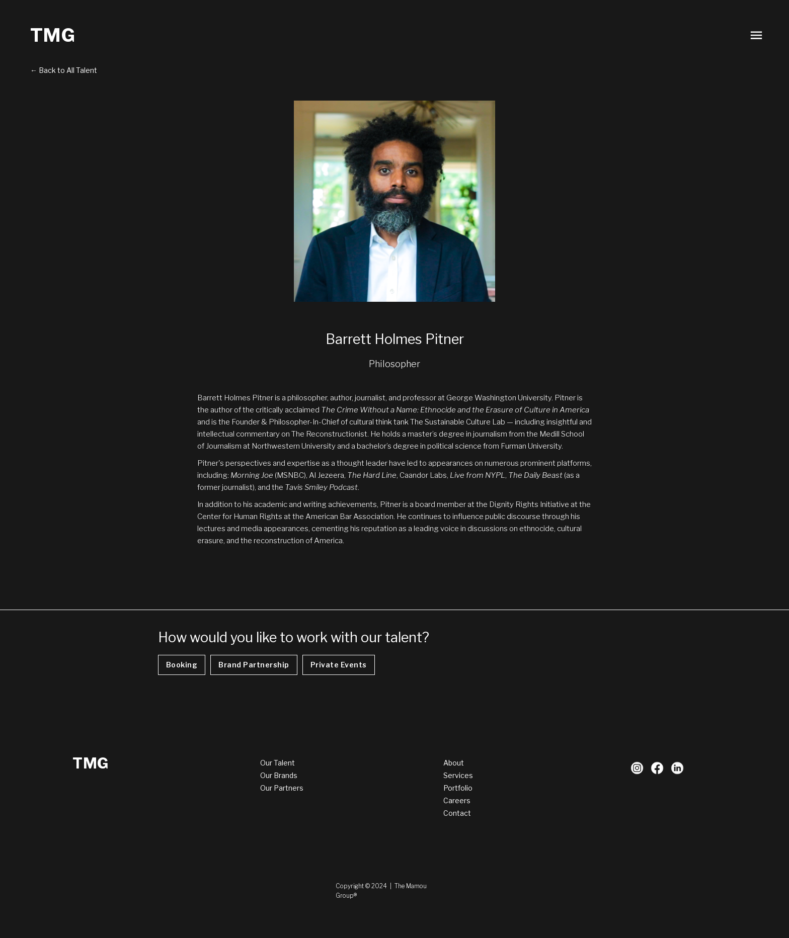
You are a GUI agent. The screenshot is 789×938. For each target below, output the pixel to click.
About (453, 762)
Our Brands (278, 775)
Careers (456, 800)
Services (458, 775)
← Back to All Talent (63, 70)
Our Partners (281, 788)
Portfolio (457, 788)
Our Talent (277, 762)
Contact (457, 813)
